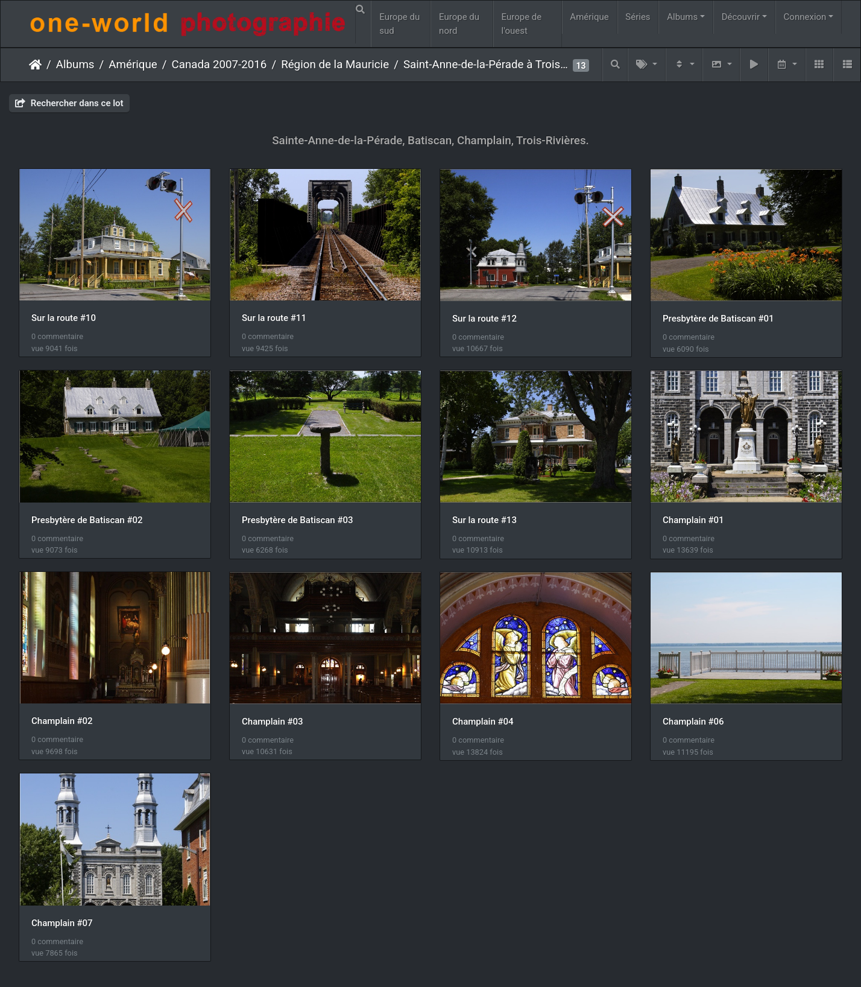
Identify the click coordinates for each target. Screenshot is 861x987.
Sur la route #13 (484, 520)
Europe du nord (459, 23)
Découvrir (741, 16)
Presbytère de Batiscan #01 (718, 318)
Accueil (35, 64)
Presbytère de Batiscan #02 (87, 520)
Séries (637, 16)
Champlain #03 (272, 721)
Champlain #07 (62, 923)
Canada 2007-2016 (219, 64)
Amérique (589, 16)
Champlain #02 (62, 721)
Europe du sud (399, 23)
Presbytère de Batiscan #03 (297, 520)
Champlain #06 (693, 721)
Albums (682, 16)
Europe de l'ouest (522, 23)
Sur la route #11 (274, 318)
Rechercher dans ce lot (69, 103)
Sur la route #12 (484, 318)
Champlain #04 (483, 721)
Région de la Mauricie (335, 64)
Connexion (805, 16)
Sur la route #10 (63, 318)
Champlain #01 (693, 520)
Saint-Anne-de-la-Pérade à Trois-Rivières (486, 64)
